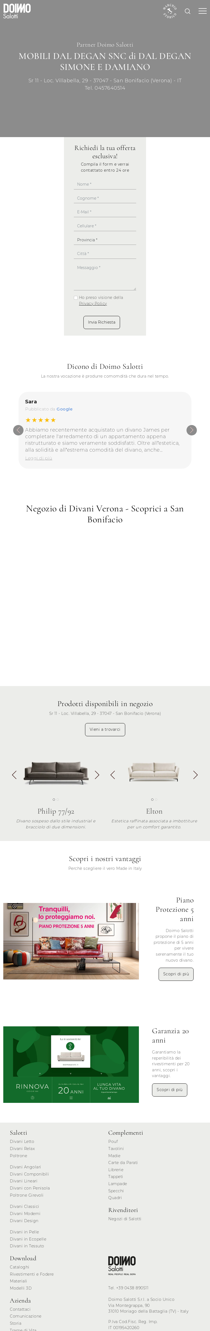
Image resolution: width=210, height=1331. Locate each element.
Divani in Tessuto (27, 1245)
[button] (97, 776)
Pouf (113, 1141)
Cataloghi (20, 1266)
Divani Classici (24, 1206)
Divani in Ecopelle (28, 1238)
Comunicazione (26, 1316)
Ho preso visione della (101, 300)
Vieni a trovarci (105, 729)
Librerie (115, 1169)
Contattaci (20, 1309)
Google (64, 409)
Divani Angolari (25, 1166)
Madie (114, 1155)
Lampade (117, 1183)
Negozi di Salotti (125, 1218)
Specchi (116, 1190)
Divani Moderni (25, 1213)
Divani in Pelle (24, 1231)
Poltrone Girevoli (27, 1195)
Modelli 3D (21, 1287)
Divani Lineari (23, 1181)
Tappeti (115, 1176)
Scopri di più (176, 973)
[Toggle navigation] (201, 11)
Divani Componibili (29, 1173)
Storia (15, 1323)
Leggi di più (38, 457)
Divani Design (24, 1220)
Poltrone (18, 1155)
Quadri (115, 1197)
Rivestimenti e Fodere (32, 1273)
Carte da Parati (123, 1162)
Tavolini (116, 1148)
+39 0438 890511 (132, 1287)
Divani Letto (22, 1141)
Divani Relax (22, 1148)
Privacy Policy (93, 303)
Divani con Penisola (30, 1187)
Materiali (18, 1280)
